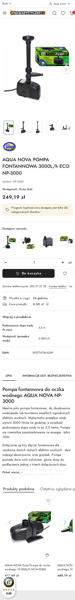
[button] (66, 69)
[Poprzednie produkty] (10, 522)
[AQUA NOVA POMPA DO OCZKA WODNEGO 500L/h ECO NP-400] (47, 242)
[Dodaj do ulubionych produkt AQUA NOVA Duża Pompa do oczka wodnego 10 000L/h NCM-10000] (48, 501)
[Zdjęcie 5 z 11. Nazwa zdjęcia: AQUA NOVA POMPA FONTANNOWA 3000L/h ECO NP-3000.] (66, 127)
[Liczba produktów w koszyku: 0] (71, 13)
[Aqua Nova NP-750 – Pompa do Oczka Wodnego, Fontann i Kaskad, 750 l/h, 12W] (28, 243)
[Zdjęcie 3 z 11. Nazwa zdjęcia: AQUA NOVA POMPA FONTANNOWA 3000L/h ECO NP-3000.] (37, 127)
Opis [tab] (9, 376)
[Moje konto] (59, 3)
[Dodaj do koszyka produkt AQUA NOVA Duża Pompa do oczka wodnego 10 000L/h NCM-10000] (47, 554)
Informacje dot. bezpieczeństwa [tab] (47, 376)
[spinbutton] (34, 262)
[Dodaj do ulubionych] (65, 273)
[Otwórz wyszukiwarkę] (54, 13)
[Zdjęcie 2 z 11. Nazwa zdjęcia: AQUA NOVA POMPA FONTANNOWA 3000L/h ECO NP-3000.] (23, 127)
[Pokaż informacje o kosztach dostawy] (47, 304)
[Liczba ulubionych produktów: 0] (63, 13)
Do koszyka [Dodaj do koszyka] (28, 273)
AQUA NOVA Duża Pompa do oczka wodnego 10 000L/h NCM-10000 (27, 567)
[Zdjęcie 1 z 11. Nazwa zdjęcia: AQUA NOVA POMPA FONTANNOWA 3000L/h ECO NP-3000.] (8, 127)
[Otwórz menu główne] (4, 13)
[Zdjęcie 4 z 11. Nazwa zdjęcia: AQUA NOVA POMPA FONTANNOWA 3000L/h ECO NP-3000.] (51, 127)
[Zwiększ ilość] (63, 262)
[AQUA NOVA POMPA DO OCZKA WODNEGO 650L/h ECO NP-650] (66, 240)
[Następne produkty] (65, 522)
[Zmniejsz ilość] (6, 262)
